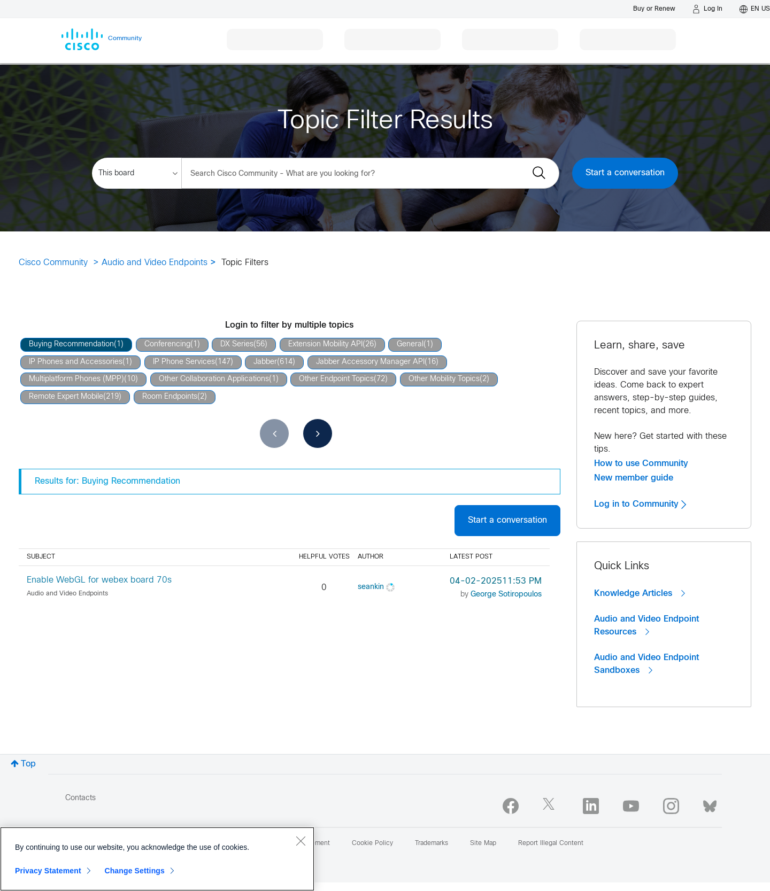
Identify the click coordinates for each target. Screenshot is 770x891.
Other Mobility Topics (444, 379)
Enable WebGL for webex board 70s (99, 580)
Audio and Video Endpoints (154, 263)
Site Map (483, 843)
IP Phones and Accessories (75, 362)
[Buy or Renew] (654, 8)
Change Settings (134, 870)
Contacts (80, 798)
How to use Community (641, 463)
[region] (157, 859)
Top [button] (28, 764)
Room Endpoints (169, 396)
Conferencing (167, 344)
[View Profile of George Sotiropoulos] (506, 594)
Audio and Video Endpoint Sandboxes (646, 664)
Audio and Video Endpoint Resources (646, 625)
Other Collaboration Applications (214, 379)
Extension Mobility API (325, 344)
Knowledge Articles (639, 593)
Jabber (265, 362)
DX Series (236, 344)
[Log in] (707, 9)
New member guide (633, 478)
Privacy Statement (48, 870)
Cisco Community (53, 263)
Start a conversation (625, 173)
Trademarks (431, 843)
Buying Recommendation (71, 344)
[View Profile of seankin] (371, 587)
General (410, 344)
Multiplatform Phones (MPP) (76, 379)
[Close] (300, 840)
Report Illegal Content (550, 843)
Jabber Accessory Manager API (370, 362)
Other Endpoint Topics (336, 379)
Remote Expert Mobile (66, 396)
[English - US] (755, 9)
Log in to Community (640, 504)
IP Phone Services (184, 362)
